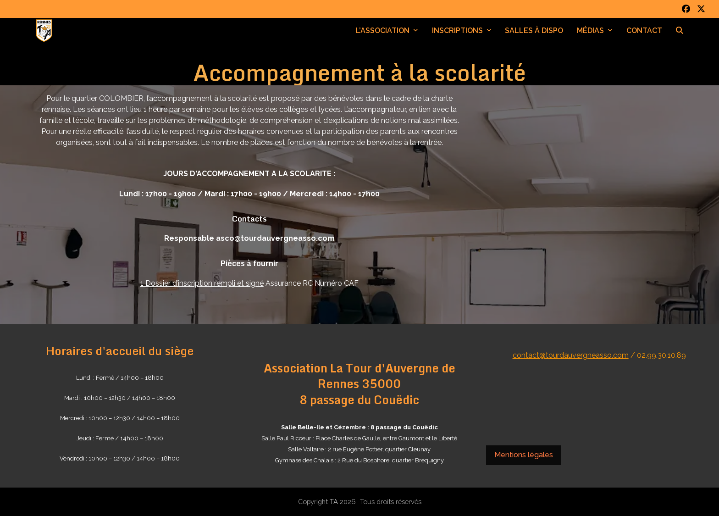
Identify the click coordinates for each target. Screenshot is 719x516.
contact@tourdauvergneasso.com (571, 355)
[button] (679, 30)
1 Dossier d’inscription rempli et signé (202, 283)
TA (334, 501)
